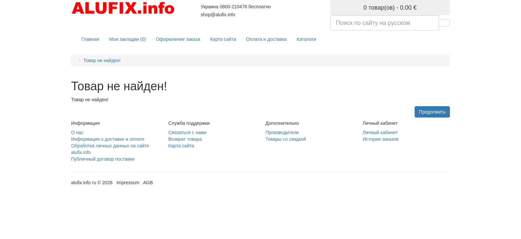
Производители (282, 132)
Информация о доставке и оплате (107, 139)
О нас (77, 132)
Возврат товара (185, 139)
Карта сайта (223, 39)
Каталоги (306, 39)
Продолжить (432, 112)
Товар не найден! (102, 60)
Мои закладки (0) (127, 39)
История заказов (381, 139)
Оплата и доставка (266, 39)
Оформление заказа (178, 39)
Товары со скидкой (285, 139)
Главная (90, 39)
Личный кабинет (380, 132)
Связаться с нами (187, 132)
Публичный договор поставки (102, 159)
